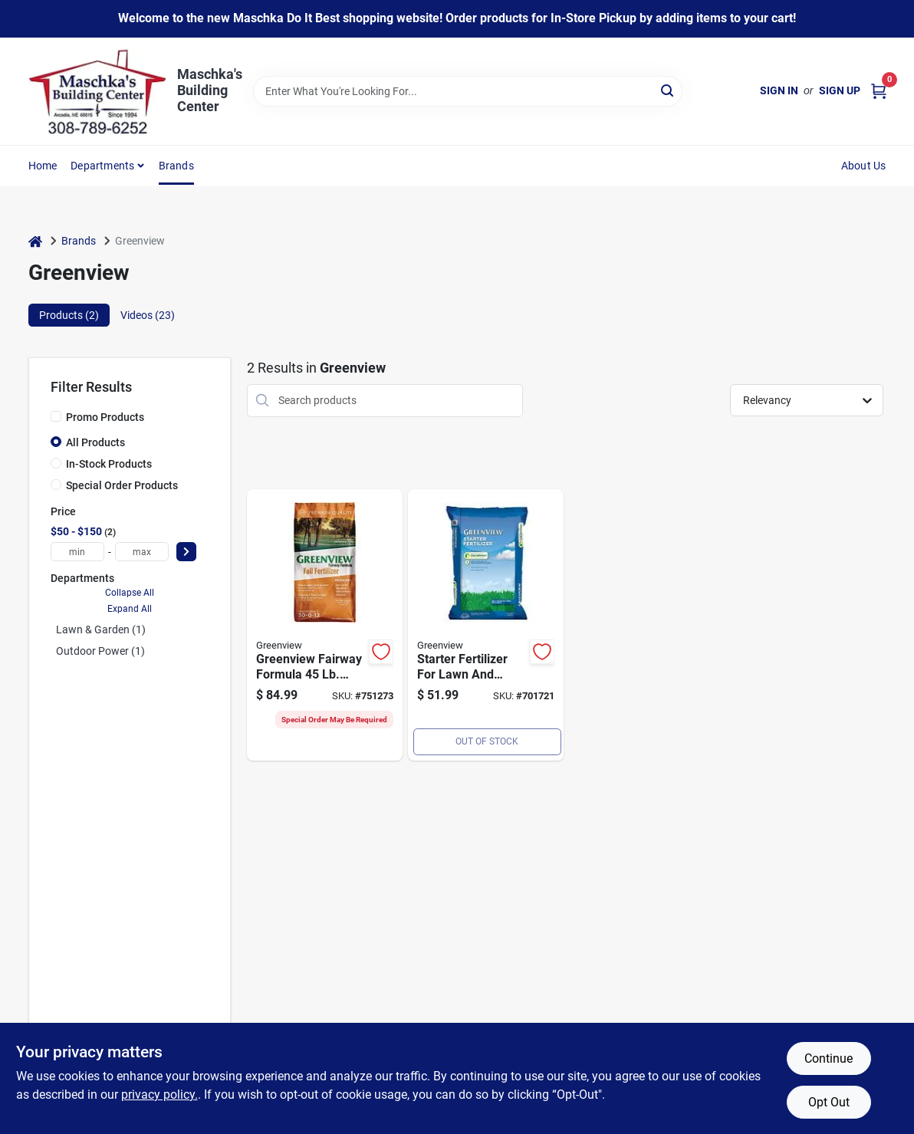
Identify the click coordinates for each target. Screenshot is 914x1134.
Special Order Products (122, 485)
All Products (95, 442)
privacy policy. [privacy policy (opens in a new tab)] (159, 1094)
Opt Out (829, 1102)
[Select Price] (186, 551)
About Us (863, 165)
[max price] (142, 551)
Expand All (129, 608)
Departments (102, 165)
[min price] (77, 551)
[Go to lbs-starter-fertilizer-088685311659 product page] (486, 625)
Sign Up (839, 90)
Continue (828, 1058)
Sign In (779, 90)
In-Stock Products (109, 464)
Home (43, 165)
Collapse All (129, 592)
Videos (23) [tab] (147, 315)
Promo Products (105, 417)
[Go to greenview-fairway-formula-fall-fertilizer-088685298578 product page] (325, 625)
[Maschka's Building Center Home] (97, 91)
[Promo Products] (56, 416)
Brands (176, 165)
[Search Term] (467, 91)
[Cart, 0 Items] (878, 91)
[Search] (668, 90)
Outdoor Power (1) (100, 651)
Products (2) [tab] (69, 315)
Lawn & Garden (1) (101, 629)
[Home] (35, 241)
